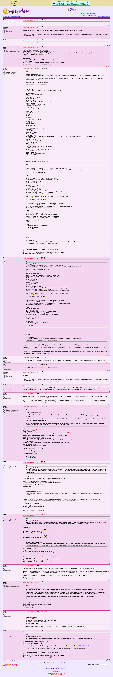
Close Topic (55, 662)
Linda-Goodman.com (60, 668)
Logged (108, 25)
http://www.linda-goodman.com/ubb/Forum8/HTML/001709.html (72, 646)
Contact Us (49, 668)
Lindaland (71, 8)
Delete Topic (66, 662)
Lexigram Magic (73, 9)
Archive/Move (60, 662)
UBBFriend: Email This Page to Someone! (13, 16)
